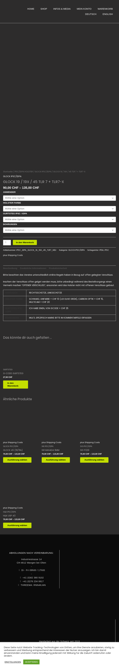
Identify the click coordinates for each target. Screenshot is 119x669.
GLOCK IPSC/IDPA (43, 170)
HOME (30, 8)
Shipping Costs (15, 254)
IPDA (101, 249)
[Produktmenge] (7, 241)
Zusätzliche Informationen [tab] (33, 267)
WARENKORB (105, 8)
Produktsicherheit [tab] (58, 267)
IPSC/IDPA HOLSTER (24, 170)
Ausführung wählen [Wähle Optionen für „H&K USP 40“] (19, 525)
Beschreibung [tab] (10, 267)
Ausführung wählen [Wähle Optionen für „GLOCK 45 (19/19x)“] (19, 459)
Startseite (8, 170)
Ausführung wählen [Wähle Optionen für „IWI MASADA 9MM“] (58, 459)
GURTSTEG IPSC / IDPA (15, 212)
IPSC (107, 249)
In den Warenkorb (25, 241)
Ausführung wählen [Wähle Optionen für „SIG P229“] (96, 459)
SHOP (43, 8)
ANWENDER (9, 191)
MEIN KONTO (84, 8)
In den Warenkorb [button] (14, 383)
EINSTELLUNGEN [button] (13, 662)
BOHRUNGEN (10, 223)
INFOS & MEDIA (62, 8)
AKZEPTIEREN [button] (31, 661)
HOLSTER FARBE (12, 202)
